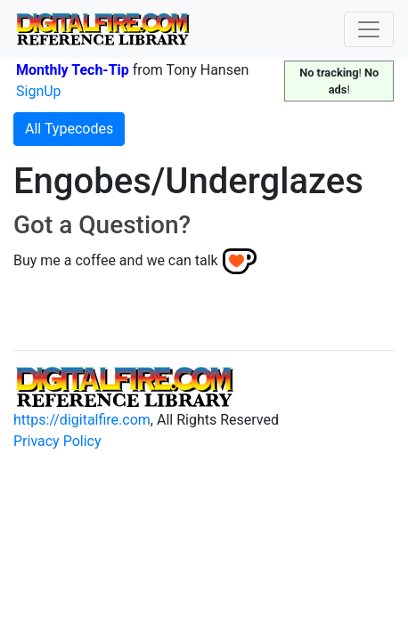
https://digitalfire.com (82, 419)
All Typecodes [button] (69, 128)
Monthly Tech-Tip (72, 69)
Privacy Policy (57, 441)
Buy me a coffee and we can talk (115, 260)
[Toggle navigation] (369, 29)
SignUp (38, 91)
